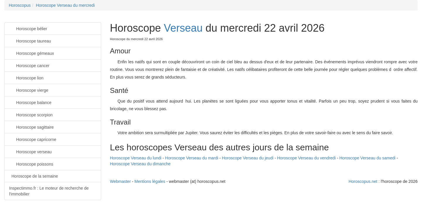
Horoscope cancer (29, 65)
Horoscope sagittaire (31, 127)
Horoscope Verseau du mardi (191, 158)
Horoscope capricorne (32, 139)
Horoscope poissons (31, 163)
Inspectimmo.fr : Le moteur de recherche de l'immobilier (49, 191)
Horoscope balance (30, 102)
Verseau (183, 28)
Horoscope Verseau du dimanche (140, 163)
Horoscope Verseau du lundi (135, 158)
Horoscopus (20, 5)
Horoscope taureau (30, 40)
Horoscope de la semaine (34, 176)
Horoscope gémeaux (31, 53)
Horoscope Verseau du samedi (367, 158)
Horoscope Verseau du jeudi (247, 158)
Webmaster (120, 181)
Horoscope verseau (30, 151)
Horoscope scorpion (31, 114)
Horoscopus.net (363, 181)
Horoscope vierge (28, 90)
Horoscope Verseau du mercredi (65, 5)
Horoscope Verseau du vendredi (306, 158)
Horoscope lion (26, 77)
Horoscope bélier (28, 28)
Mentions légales (150, 181)
